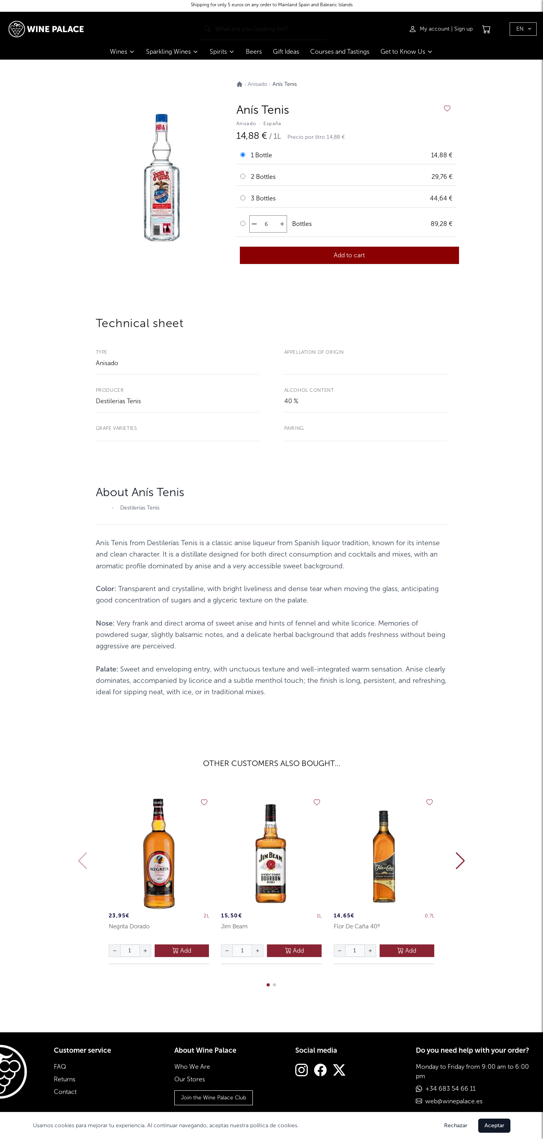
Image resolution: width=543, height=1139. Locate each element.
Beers (254, 51)
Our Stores (189, 1079)
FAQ (60, 1066)
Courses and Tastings (339, 51)
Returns (64, 1079)
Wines (122, 51)
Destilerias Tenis (118, 401)
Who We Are (192, 1066)
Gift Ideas (286, 51)
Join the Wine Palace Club (213, 1098)
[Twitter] (339, 1071)
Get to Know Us (406, 51)
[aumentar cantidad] (282, 224)
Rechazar (455, 1125)
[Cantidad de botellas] (266, 224)
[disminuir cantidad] (254, 224)
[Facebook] (320, 1071)
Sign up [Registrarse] (463, 29)
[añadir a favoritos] (447, 109)
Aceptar (494, 1125)
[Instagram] (301, 1071)
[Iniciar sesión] (430, 29)
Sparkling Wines (172, 51)
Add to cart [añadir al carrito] (349, 255)
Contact (65, 1091)
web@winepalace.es (454, 1101)
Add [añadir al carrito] (181, 950)
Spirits (222, 51)
